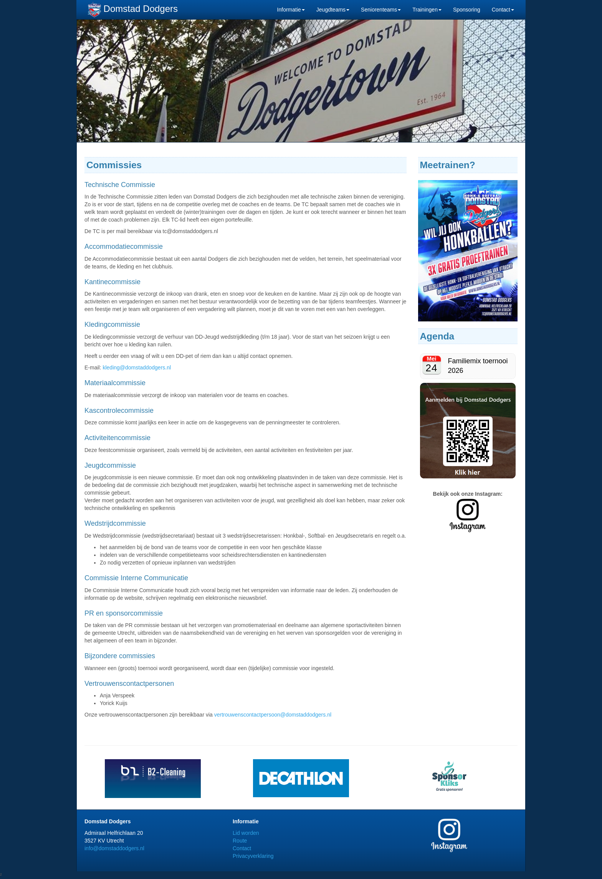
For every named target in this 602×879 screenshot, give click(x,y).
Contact (503, 10)
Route (240, 841)
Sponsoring (466, 10)
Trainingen (427, 10)
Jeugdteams (332, 10)
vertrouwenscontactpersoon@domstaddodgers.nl (272, 715)
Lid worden (246, 833)
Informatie (291, 10)
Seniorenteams (381, 10)
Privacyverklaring (253, 856)
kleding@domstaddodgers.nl (137, 367)
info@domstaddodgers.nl (114, 848)
